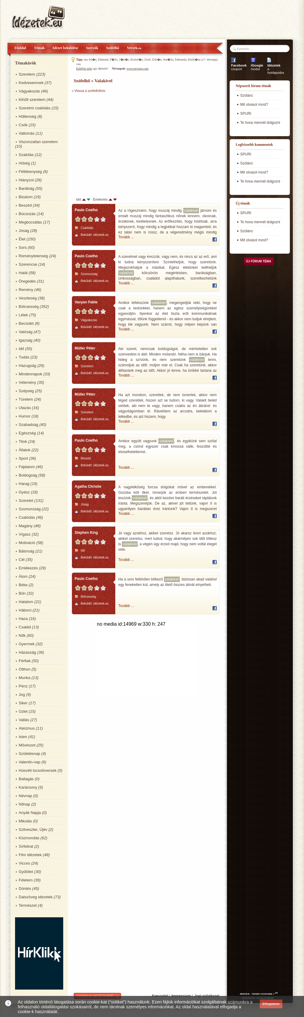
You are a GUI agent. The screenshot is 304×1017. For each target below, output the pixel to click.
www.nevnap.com (137, 68)
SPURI (245, 113)
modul (257, 67)
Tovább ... (126, 237)
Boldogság (28, 475)
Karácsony (28, 787)
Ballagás (26, 779)
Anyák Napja (30, 812)
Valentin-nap (29, 762)
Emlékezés (28, 568)
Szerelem (27, 74)
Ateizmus (27, 728)
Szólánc (246, 95)
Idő (21, 348)
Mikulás (25, 821)
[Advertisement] (122, 141)
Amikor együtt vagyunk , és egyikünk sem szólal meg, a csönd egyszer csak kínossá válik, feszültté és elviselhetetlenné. (167, 446)
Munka (24, 677)
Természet (28, 905)
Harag (24, 483)
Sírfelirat (26, 846)
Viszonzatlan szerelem (38, 141)
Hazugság (27, 365)
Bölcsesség (29, 306)
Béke (23, 585)
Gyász (24, 492)
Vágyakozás (29, 91)
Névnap (25, 795)
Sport (23, 458)
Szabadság (28, 424)
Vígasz (25, 534)
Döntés (25, 888)
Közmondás (29, 838)
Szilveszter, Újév (33, 829)
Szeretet (26, 500)
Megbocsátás (30, 222)
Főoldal (20, 48)
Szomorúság (30, 509)
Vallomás (27, 133)
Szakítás (26, 154)
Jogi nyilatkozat (206, 995)
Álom (23, 576)
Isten (23, 736)
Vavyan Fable (86, 302)
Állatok (24, 450)
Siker (23, 703)
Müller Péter (85, 348)
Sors (23, 247)
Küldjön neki (84, 68)
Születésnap (29, 753)
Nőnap (24, 804)
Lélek (23, 315)
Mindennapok (30, 374)
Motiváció (27, 542)
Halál (23, 273)
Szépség (26, 391)
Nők (22, 635)
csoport (239, 67)
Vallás (24, 720)
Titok (23, 441)
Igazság (26, 340)
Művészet (27, 745)
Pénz (23, 686)
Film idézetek (30, 855)
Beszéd (25, 205)
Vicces (24, 863)
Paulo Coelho (86, 210)
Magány (26, 526)
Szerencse (28, 264)
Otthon (24, 669)
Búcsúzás (27, 213)
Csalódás (27, 517)
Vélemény (27, 382)
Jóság (24, 230)
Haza (23, 618)
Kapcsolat (160, 995)
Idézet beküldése (65, 48)
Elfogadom (271, 1004)
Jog (22, 694)
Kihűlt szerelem (32, 99)
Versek (134, 48)
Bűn (22, 593)
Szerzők (92, 48)
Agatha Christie (88, 486)
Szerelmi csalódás (35, 108)
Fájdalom (27, 467)
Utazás (25, 407)
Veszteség (28, 298)
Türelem (26, 399)
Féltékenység (30, 171)
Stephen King (86, 532)
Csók (23, 125)
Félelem (26, 880)
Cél (22, 559)
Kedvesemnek (31, 82)
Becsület (26, 323)
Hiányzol (26, 180)
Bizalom (26, 197)
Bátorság (26, 551)
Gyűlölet (26, 871)
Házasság (27, 652)
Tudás (24, 357)
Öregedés (27, 281)
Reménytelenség (33, 256)
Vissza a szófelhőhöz (89, 90)
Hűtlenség (27, 116)
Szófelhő (112, 48)
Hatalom (26, 601)
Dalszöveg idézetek (36, 897)
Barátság (26, 188)
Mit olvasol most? (254, 104)
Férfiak (25, 661)
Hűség (24, 163)
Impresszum (181, 995)
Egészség (27, 433)
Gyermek (27, 644)
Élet (22, 239)
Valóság (26, 332)
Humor (24, 416)
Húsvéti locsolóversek (38, 770)
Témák (39, 48)
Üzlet (23, 711)
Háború (25, 610)
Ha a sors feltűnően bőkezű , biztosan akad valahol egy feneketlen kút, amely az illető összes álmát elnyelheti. (167, 582)
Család (25, 627)
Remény (26, 289)
